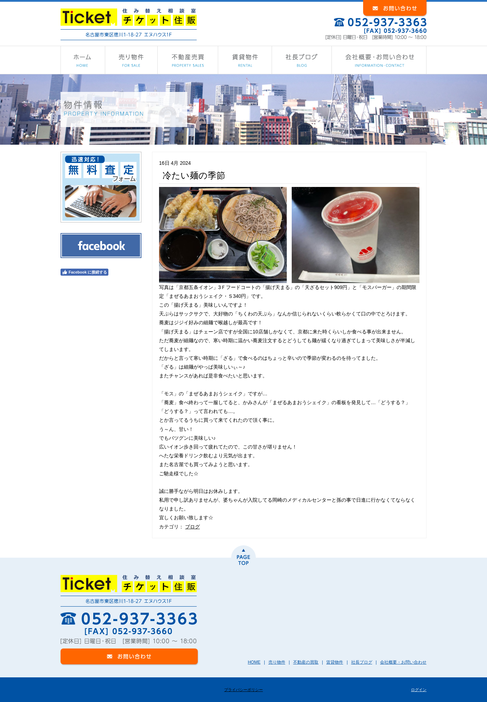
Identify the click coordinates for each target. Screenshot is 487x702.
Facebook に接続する (84, 272)
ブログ (192, 526)
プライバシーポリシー (243, 690)
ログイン (418, 690)
